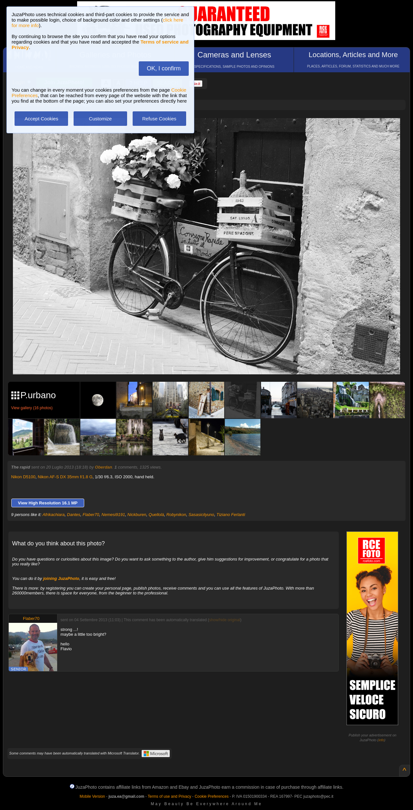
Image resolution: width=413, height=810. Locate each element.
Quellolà (156, 514)
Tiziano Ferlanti (231, 514)
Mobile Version (92, 796)
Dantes (73, 514)
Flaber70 (91, 514)
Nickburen (136, 514)
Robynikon (176, 514)
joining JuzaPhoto (61, 578)
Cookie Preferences (211, 796)
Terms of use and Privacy (169, 796)
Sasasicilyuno (201, 514)
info (381, 740)
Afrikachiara (54, 514)
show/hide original (224, 620)
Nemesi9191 (113, 514)
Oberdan (103, 467)
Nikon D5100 (23, 476)
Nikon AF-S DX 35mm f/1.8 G (65, 476)
